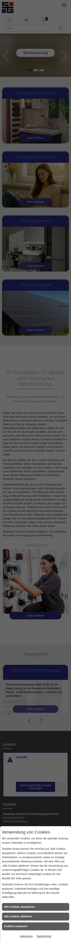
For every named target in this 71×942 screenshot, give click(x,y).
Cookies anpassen (15, 926)
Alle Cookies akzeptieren (19, 906)
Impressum (26, 936)
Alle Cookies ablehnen (18, 916)
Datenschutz (44, 936)
